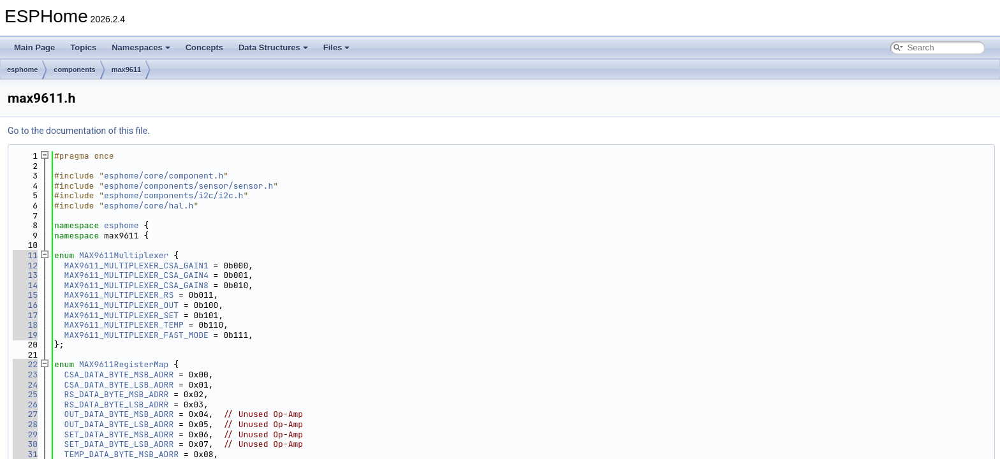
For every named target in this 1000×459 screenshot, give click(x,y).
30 (25, 444)
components (74, 69)
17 (25, 315)
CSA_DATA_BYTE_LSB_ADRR (119, 384)
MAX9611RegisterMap (123, 364)
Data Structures (273, 47)
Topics (83, 47)
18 (25, 324)
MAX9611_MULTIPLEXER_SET (121, 315)
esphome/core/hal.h (148, 205)
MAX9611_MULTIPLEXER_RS (119, 294)
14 (25, 285)
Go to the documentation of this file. (79, 131)
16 (25, 305)
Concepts (204, 47)
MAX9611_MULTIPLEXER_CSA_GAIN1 (136, 265)
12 (25, 265)
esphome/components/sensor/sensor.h (188, 185)
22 (25, 364)
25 (25, 394)
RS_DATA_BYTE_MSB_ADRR (116, 394)
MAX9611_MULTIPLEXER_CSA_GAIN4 (136, 275)
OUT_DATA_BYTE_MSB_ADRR (119, 414)
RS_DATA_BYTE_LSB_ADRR (116, 404)
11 (25, 255)
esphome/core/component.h (163, 175)
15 (25, 294)
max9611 (127, 69)
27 (25, 414)
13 (25, 275)
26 (25, 404)
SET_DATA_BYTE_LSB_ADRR (119, 444)
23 (25, 374)
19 (25, 335)
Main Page (34, 47)
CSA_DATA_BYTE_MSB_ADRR (119, 374)
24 (25, 384)
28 (25, 424)
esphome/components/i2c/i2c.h (173, 195)
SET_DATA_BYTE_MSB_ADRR (119, 434)
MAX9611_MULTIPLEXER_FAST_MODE (136, 335)
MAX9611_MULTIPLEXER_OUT (121, 305)
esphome (22, 69)
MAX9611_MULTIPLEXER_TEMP (124, 324)
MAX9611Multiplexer (123, 255)
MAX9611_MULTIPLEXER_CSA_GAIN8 (136, 285)
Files (336, 47)
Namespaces (141, 47)
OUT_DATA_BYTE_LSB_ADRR (119, 424)
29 (25, 434)
